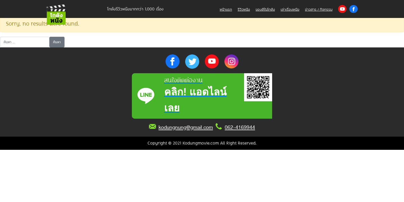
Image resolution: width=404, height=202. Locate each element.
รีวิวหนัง (244, 9)
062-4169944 (240, 127)
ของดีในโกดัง (265, 9)
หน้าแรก (226, 9)
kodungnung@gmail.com (186, 127)
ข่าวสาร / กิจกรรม (318, 9)
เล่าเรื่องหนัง (290, 9)
